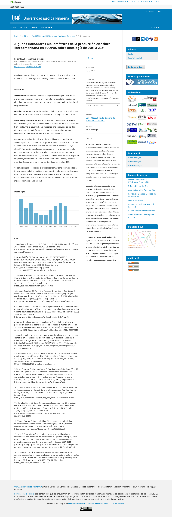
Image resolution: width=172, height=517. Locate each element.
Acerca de (45, 27)
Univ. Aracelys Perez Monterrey (28, 487)
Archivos (23, 27)
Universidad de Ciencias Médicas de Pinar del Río (139, 180)
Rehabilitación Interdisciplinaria (142, 210)
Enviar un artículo (135, 67)
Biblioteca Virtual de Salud (148, 2)
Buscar (156, 27)
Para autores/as (134, 161)
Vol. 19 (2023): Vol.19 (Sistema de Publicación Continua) (53, 36)
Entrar (159, 11)
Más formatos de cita (96, 105)
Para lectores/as (134, 158)
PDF (91, 58)
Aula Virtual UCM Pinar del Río (141, 190)
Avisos (34, 27)
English (131, 54)
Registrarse (149, 11)
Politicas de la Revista (24, 494)
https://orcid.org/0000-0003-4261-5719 (27, 67)
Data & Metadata (135, 200)
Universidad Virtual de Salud (123, 2)
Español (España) (135, 58)
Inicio (16, 36)
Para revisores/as (135, 165)
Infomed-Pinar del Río (138, 186)
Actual (13, 27)
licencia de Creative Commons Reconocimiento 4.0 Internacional (96, 503)
